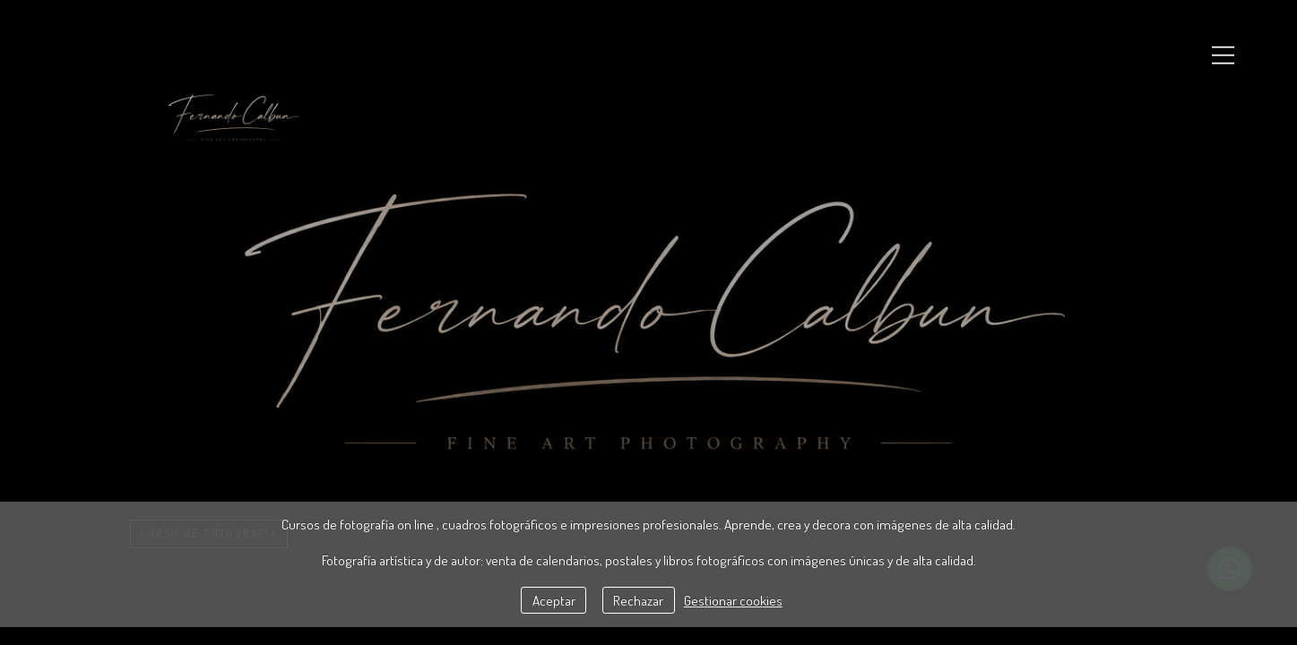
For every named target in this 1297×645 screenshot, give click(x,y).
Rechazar (638, 600)
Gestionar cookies (733, 600)
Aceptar (553, 600)
